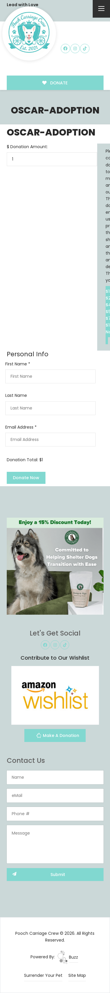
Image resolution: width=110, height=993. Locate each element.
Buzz (67, 957)
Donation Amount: (29, 147)
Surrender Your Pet (43, 975)
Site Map (77, 975)
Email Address (21, 427)
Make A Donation (57, 736)
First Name (17, 364)
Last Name (16, 395)
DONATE (55, 83)
